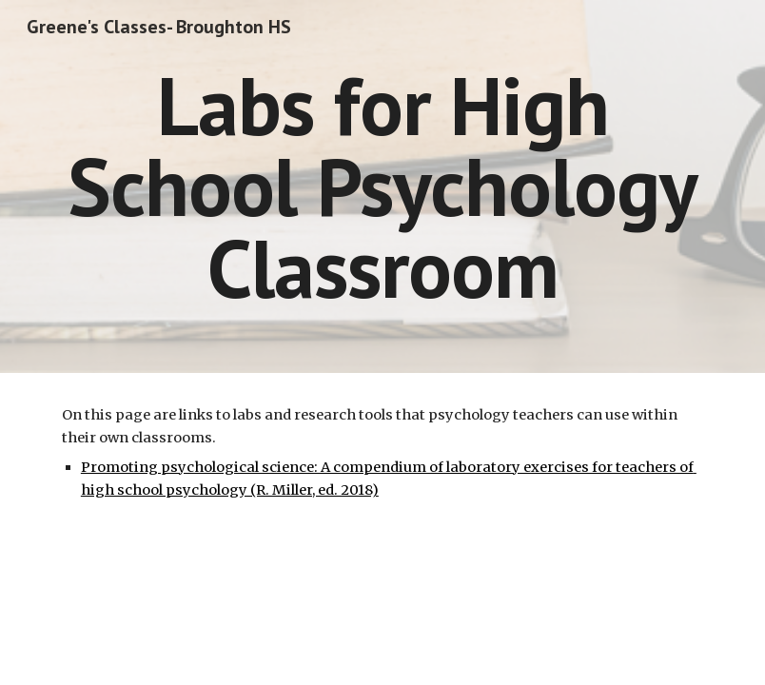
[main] (382, 186)
